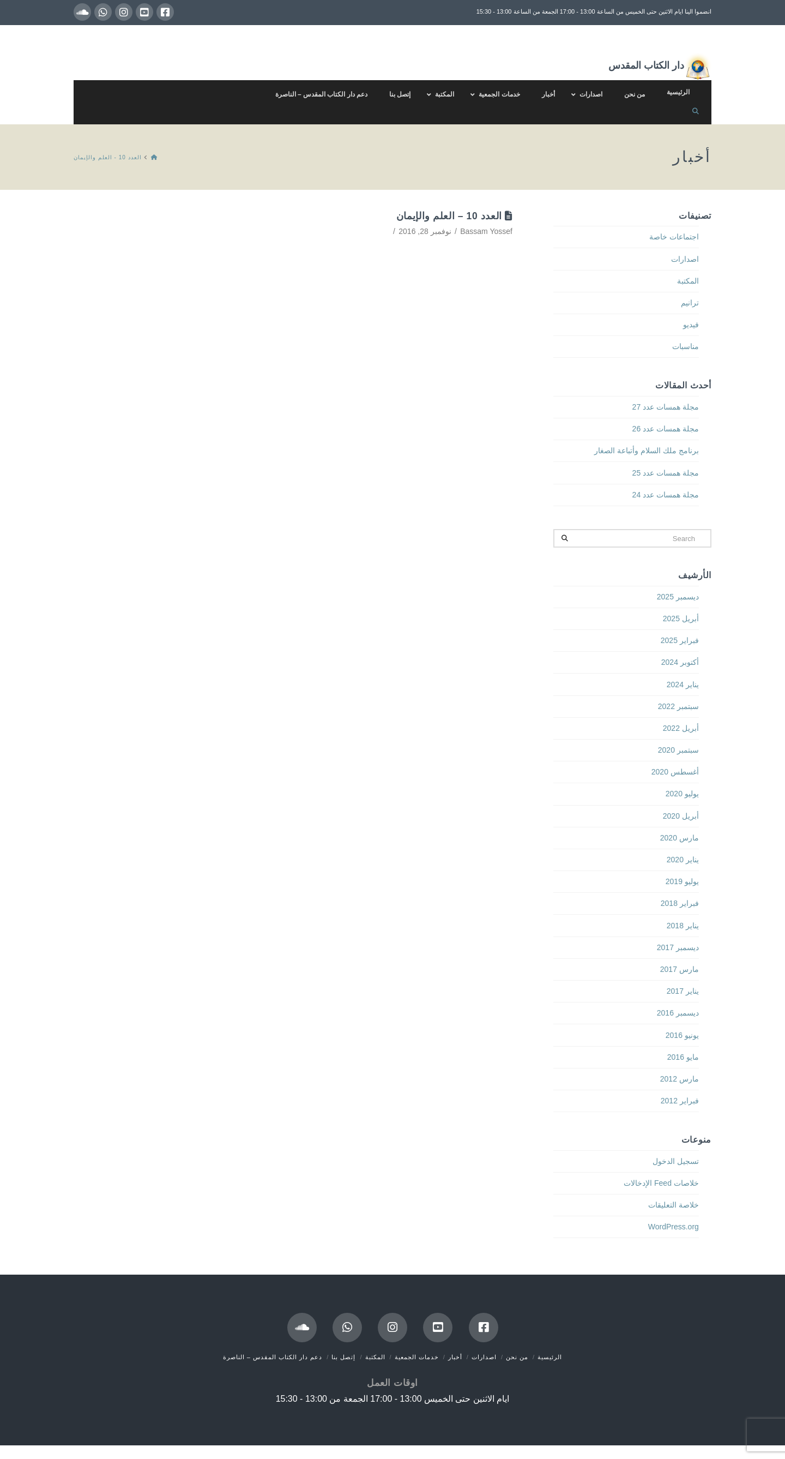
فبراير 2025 (680, 640)
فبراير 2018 (680, 903)
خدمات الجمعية (417, 1357)
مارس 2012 (679, 1078)
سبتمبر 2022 (678, 706)
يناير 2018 (683, 925)
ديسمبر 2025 (678, 596)
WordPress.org (673, 1226)
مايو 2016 (683, 1057)
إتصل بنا (343, 1357)
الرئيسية (550, 1357)
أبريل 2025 (681, 618)
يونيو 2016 (682, 1035)
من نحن (517, 1357)
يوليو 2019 (682, 881)
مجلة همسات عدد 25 (665, 473)
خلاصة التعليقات (673, 1204)
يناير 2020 (683, 859)
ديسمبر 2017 (678, 947)
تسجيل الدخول (676, 1161)
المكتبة (688, 281)
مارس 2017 (679, 969)
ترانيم (690, 302)
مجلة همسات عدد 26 (665, 428)
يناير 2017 (683, 991)
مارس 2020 (679, 837)
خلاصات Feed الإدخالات (661, 1183)
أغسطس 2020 (675, 771)
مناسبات (685, 346)
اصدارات (685, 259)
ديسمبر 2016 (678, 1012)
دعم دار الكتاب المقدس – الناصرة (272, 1357)
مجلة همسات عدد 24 (665, 494)
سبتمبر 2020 (678, 750)
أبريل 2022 (681, 728)
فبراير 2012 (680, 1100)
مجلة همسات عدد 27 (665, 407)
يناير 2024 (683, 684)
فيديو (691, 324)
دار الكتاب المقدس (659, 66)
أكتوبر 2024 (680, 662)
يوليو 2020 (682, 793)
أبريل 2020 (681, 816)
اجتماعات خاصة (674, 236)
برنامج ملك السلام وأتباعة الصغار (646, 450)
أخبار (455, 1357)
